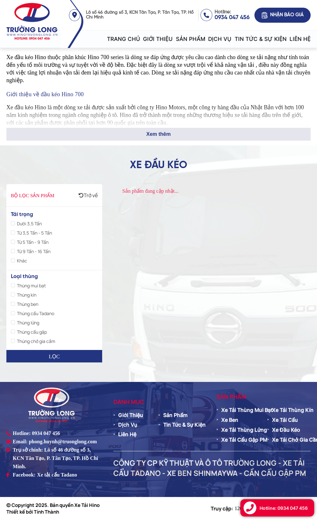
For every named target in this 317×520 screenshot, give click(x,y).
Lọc (54, 356)
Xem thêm (158, 134)
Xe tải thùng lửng (244, 430)
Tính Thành (46, 511)
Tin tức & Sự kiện (261, 39)
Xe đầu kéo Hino (26, 57)
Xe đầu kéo (286, 430)
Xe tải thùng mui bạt (247, 410)
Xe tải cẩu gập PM (244, 440)
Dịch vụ (219, 39)
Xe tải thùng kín (292, 410)
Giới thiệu (158, 39)
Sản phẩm (190, 39)
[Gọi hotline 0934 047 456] (277, 507)
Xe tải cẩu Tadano (57, 474)
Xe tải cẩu (285, 420)
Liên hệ (300, 39)
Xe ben (229, 420)
